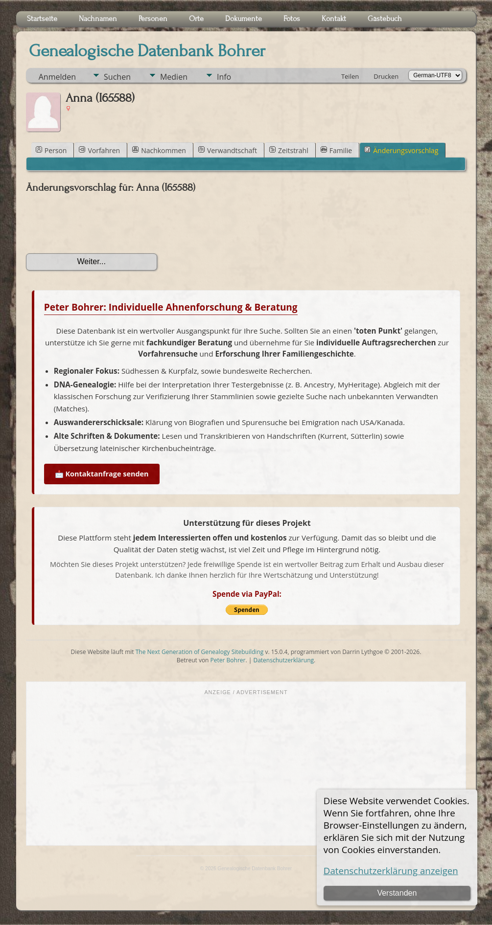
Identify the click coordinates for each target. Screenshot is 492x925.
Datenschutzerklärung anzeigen (391, 870)
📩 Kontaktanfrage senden (102, 473)
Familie (336, 150)
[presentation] (100, 223)
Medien (173, 76)
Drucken (386, 76)
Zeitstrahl (288, 150)
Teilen (350, 76)
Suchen (117, 76)
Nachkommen (159, 150)
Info (224, 76)
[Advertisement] (246, 769)
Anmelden (57, 76)
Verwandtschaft (227, 150)
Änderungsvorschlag (401, 150)
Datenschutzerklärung (283, 660)
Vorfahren (99, 150)
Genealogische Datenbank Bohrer (147, 51)
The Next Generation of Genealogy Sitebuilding (200, 652)
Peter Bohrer (228, 660)
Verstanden (397, 893)
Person (51, 150)
